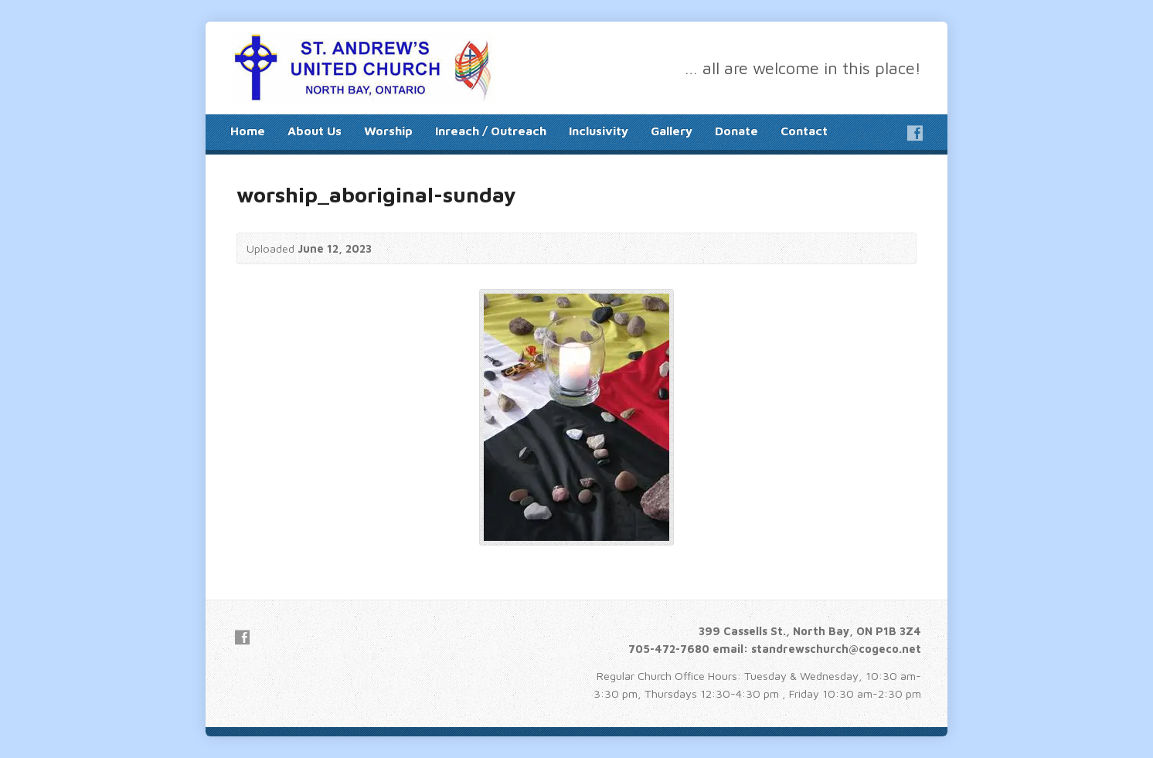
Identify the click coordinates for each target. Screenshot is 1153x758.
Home (247, 131)
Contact (804, 131)
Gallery (671, 131)
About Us (314, 131)
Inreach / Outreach (490, 131)
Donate (736, 131)
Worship (388, 131)
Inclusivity (598, 131)
